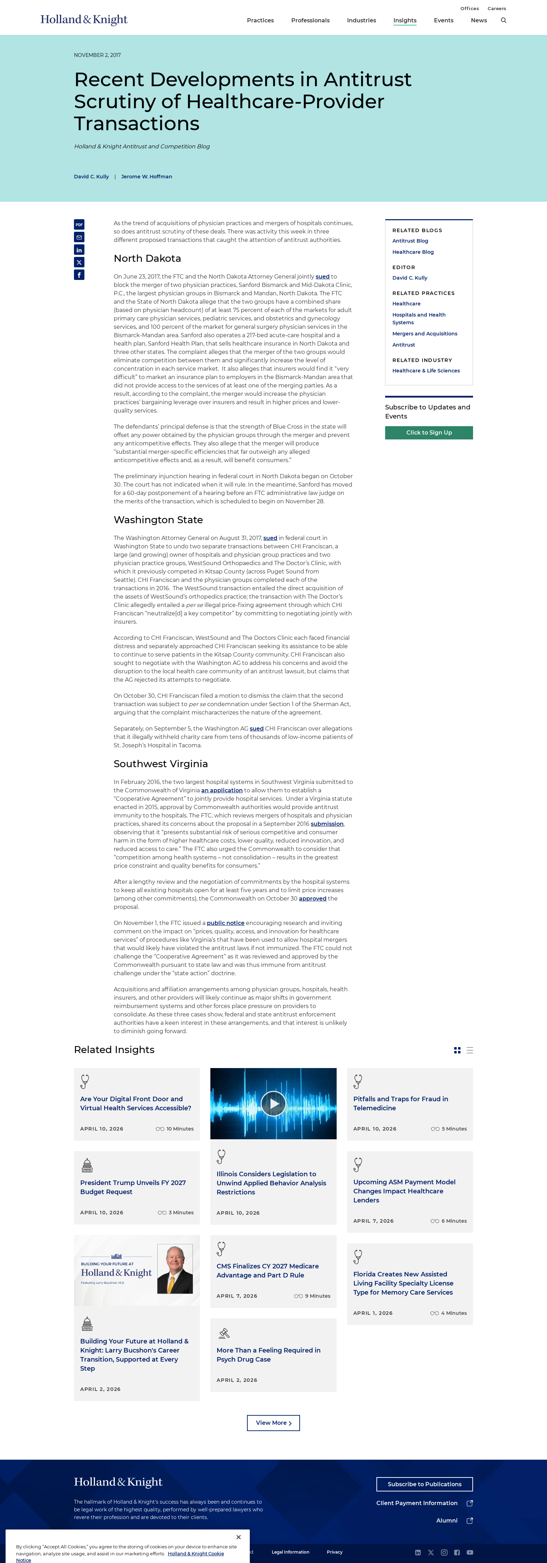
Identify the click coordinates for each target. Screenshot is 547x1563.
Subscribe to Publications (425, 1484)
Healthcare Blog (413, 252)
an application (222, 790)
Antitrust (403, 345)
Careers (497, 8)
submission (327, 824)
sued (323, 276)
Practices (260, 20)
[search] (504, 20)
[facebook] (457, 1553)
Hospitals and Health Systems (419, 319)
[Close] (238, 1549)
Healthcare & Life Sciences (426, 371)
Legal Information (290, 1552)
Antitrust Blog (410, 241)
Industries (361, 20)
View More (271, 1423)
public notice (226, 923)
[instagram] (444, 1553)
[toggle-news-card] (457, 1050)
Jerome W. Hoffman (146, 176)
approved (313, 898)
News (479, 20)
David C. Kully (91, 176)
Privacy (335, 1552)
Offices (469, 8)
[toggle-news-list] (470, 1050)
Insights (405, 20)
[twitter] (431, 1553)
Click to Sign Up (429, 432)
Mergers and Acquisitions (424, 334)
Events (444, 20)
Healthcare (406, 304)
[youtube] (470, 1553)
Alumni (447, 1520)
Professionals (310, 20)
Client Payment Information (417, 1503)
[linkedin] (418, 1553)
